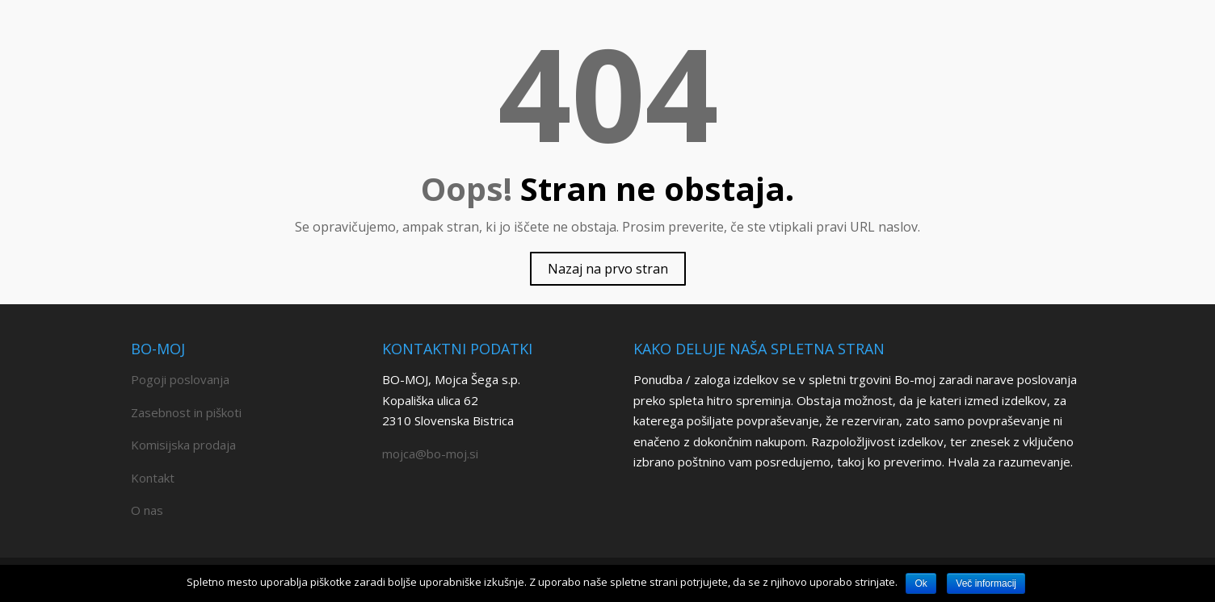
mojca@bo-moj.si (430, 453)
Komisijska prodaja (183, 445)
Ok (920, 583)
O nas (147, 510)
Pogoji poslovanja (180, 379)
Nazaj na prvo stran (608, 269)
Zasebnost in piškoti (186, 412)
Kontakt (152, 478)
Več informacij (986, 583)
